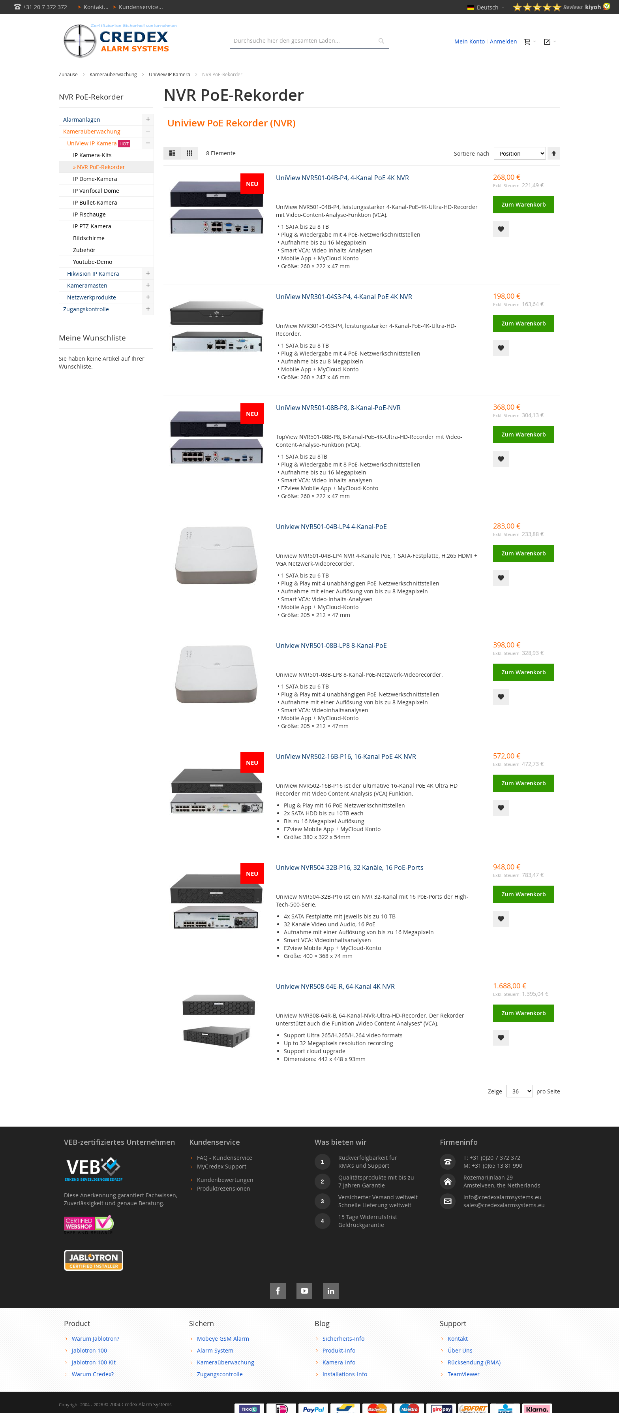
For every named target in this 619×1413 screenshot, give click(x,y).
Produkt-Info (339, 1368)
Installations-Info (345, 1392)
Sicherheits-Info (343, 1356)
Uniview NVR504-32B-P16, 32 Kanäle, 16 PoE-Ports (350, 885)
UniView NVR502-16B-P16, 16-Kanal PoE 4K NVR (346, 774)
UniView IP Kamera (170, 92)
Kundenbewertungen (225, 1197)
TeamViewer (464, 1392)
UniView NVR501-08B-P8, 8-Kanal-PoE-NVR (338, 425)
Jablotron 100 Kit (94, 1380)
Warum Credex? (93, 1392)
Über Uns (460, 1368)
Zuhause (69, 92)
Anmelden (503, 41)
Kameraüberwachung (114, 92)
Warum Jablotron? (95, 1356)
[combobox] (309, 41)
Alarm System (215, 1368)
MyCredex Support (221, 1184)
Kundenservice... (136, 7)
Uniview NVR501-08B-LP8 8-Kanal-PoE (331, 663)
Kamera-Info (339, 1380)
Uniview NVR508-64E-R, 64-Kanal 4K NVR (335, 1004)
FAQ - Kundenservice (224, 1175)
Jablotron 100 (89, 1368)
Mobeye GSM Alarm (223, 1356)
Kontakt (458, 1356)
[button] (501, 247)
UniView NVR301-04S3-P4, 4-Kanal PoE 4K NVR (344, 314)
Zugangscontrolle (220, 1392)
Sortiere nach (472, 171)
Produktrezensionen (223, 1206)
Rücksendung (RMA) (474, 1380)
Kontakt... (92, 7)
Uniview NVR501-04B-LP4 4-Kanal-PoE (331, 544)
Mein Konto (469, 41)
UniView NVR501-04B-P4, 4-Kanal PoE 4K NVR (342, 195)
